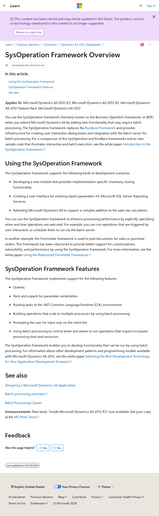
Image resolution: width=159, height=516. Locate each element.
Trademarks (37, 503)
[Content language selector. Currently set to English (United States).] (27, 486)
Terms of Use (16, 503)
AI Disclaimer (16, 497)
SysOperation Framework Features (30, 87)
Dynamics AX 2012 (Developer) (81, 44)
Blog (61, 497)
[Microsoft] (79, 5)
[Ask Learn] (142, 44)
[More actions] (150, 44)
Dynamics (50, 44)
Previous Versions (28, 44)
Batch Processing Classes (23, 402)
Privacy (96, 497)
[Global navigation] (4, 6)
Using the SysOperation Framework (31, 81)
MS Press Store (25, 417)
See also (13, 92)
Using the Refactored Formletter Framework (55, 255)
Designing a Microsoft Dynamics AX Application (40, 385)
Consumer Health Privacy (125, 497)
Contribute (79, 497)
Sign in (151, 6)
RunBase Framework (100, 128)
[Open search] (141, 6)
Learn (8, 44)
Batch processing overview (24, 394)
